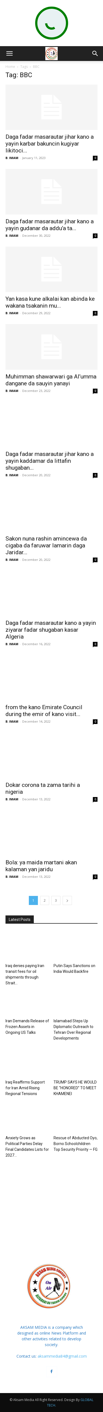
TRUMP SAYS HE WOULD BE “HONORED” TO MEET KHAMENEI (75, 1088)
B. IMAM (11, 158)
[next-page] (67, 900)
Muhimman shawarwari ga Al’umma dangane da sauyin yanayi (50, 380)
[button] (9, 53)
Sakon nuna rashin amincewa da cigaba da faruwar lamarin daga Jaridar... (46, 545)
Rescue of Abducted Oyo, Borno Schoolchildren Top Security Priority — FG (76, 1144)
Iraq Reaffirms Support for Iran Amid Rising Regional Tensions (25, 1088)
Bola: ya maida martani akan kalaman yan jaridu (41, 866)
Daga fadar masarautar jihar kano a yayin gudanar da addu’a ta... (49, 225)
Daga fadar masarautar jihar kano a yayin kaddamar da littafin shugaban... (49, 461)
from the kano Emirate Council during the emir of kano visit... (43, 710)
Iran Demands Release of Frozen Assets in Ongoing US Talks (27, 1027)
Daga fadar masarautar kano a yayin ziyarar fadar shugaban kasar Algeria (50, 630)
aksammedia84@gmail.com (62, 1356)
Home (10, 66)
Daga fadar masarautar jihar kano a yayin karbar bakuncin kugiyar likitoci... (49, 143)
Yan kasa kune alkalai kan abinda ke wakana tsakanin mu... (50, 302)
